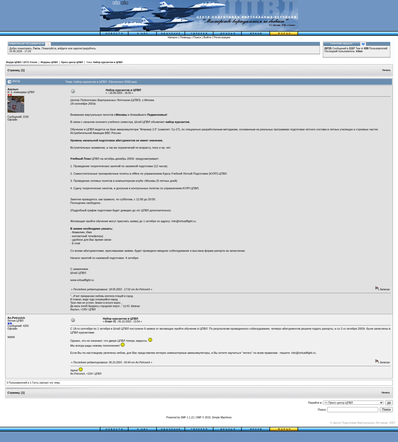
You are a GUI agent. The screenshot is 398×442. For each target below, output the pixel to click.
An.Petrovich (16, 317)
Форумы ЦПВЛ (49, 62)
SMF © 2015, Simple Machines (214, 417)
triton (359, 51)
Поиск (197, 37)
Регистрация (222, 37)
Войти (207, 37)
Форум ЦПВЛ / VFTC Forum (21, 62)
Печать (386, 70)
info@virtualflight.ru (183, 221)
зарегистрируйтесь (84, 48)
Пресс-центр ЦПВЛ (72, 62)
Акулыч (12, 89)
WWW (11, 337)
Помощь (185, 37)
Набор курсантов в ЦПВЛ (108, 62)
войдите (62, 48)
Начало (173, 37)
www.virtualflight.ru (82, 280)
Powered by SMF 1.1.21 (180, 417)
